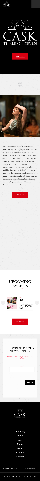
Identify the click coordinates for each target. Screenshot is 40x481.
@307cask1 (10, 477)
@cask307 (21, 477)
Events (20, 448)
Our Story (20, 431)
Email (22, 366)
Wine (20, 436)
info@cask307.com (11, 468)
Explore (20, 452)
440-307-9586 (31, 468)
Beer (20, 440)
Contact (20, 457)
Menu (20, 444)
